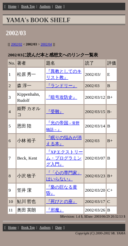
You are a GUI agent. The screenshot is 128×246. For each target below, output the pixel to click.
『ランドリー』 (61, 85)
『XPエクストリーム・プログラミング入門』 (64, 158)
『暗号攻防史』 (61, 97)
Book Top (27, 6)
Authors (45, 6)
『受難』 (55, 111)
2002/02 (16, 44)
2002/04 (46, 44)
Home (12, 6)
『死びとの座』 (61, 201)
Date (58, 6)
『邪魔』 (55, 210)
